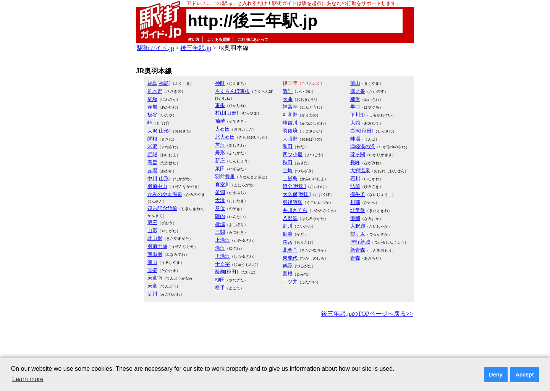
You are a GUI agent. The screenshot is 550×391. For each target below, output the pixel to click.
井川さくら (295, 210)
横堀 (220, 224)
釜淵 (220, 192)
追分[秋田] (294, 186)
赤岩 (152, 107)
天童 (152, 286)
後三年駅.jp (195, 48)
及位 (220, 208)
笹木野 (154, 91)
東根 (220, 105)
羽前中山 (157, 186)
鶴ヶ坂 (357, 234)
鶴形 (288, 265)
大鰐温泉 (360, 170)
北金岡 (290, 250)
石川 (355, 178)
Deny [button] (495, 375)
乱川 (152, 294)
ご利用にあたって (253, 39)
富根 (288, 273)
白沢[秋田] (362, 131)
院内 (220, 216)
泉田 (220, 168)
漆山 (152, 262)
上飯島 (290, 178)
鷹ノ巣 (357, 91)
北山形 (154, 238)
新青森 (357, 250)
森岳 (288, 242)
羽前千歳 (157, 246)
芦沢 (220, 145)
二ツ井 (290, 281)
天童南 (154, 278)
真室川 (222, 184)
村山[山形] (226, 113)
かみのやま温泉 (164, 194)
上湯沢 (222, 240)
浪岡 (355, 218)
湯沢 (220, 248)
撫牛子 (357, 194)
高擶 (152, 270)
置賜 (152, 154)
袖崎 (220, 121)
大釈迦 (357, 226)
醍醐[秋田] (226, 272)
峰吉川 (290, 123)
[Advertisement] (275, 340)
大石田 (222, 129)
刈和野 (290, 115)
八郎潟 (290, 218)
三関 (220, 232)
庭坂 (152, 99)
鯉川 (288, 226)
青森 (355, 258)
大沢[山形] (159, 131)
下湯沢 (222, 256)
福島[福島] (159, 83)
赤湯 (152, 170)
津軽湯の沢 (362, 146)
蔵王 (152, 222)
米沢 (152, 146)
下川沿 (357, 115)
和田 (288, 146)
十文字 (222, 264)
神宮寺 (290, 107)
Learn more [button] (28, 379)
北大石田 (225, 137)
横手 (220, 288)
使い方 (193, 39)
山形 (152, 230)
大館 (355, 123)
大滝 (220, 200)
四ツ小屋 (292, 154)
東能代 (290, 258)
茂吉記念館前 (162, 208)
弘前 (355, 186)
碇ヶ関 (357, 154)
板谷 (152, 115)
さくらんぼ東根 (232, 91)
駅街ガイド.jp (155, 48)
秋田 (288, 162)
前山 (355, 83)
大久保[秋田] (297, 194)
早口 (355, 107)
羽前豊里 (225, 176)
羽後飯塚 (292, 202)
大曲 (288, 99)
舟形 (220, 152)
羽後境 (290, 131)
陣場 (355, 139)
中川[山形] (159, 178)
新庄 (220, 160)
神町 (220, 83)
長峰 (355, 162)
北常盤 (357, 210)
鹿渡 (288, 234)
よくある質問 (218, 39)
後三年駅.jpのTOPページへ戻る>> (367, 313)
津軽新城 (360, 242)
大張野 (290, 139)
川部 (355, 202)
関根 (152, 139)
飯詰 (288, 91)
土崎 (288, 170)
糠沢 (355, 99)
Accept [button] (525, 375)
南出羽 (154, 254)
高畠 (152, 162)
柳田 (220, 280)
